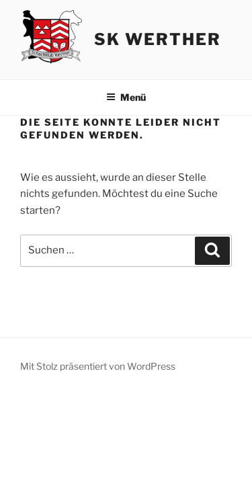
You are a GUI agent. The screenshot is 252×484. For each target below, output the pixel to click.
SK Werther (157, 39)
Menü (126, 97)
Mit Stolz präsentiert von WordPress (97, 366)
